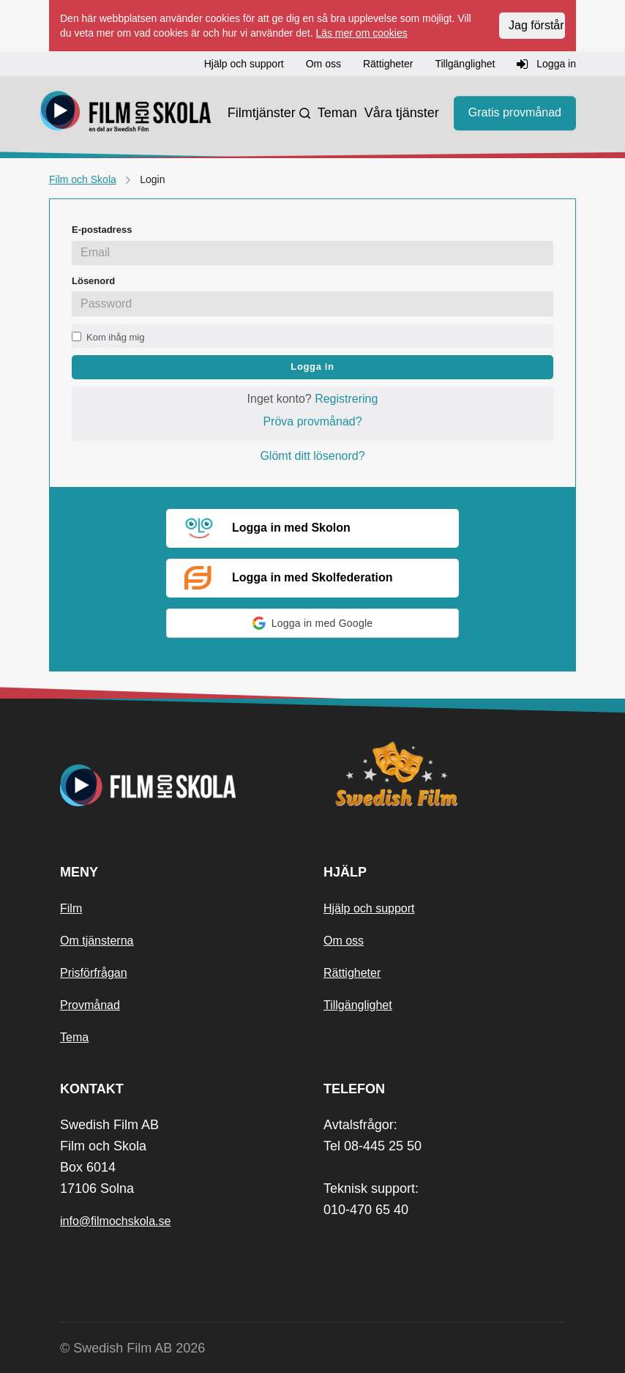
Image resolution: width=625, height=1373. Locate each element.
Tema (74, 1037)
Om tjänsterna (96, 940)
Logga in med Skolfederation (288, 577)
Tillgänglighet (357, 1005)
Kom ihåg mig (115, 337)
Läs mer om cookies (361, 33)
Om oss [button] (323, 64)
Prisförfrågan (93, 973)
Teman (337, 112)
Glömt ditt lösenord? (312, 456)
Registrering (346, 398)
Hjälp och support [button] (244, 64)
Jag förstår (536, 25)
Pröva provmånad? (312, 421)
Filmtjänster (262, 112)
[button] (312, 623)
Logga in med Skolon (267, 528)
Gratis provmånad (514, 113)
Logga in (312, 366)
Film (71, 908)
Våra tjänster (401, 112)
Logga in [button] (546, 64)
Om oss (343, 940)
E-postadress (102, 229)
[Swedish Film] (444, 774)
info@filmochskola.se (115, 1221)
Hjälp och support (369, 908)
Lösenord (93, 280)
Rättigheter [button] (388, 64)
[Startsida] (126, 113)
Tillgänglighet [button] (465, 64)
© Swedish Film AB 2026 (132, 1348)
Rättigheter (352, 973)
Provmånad (90, 1005)
